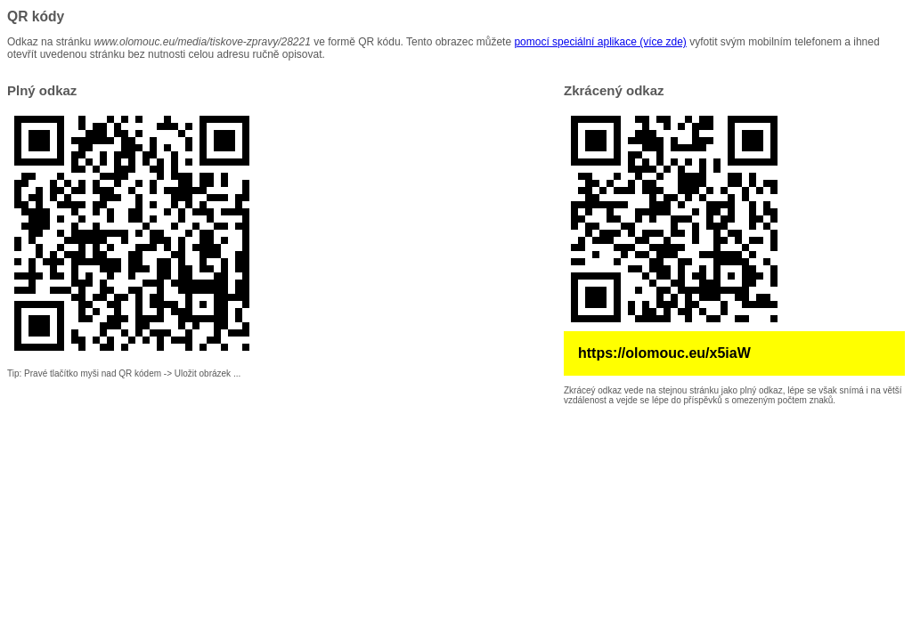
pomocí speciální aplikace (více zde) (600, 42)
